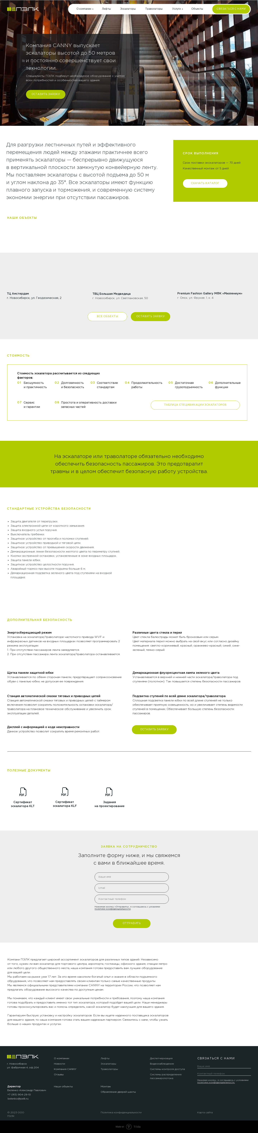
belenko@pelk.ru (18, 1099)
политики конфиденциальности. (216, 1082)
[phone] (132, 899)
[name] (132, 876)
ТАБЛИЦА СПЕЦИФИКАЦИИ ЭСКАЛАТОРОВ (195, 405)
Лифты (106, 9)
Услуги (176, 9)
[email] (132, 888)
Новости (59, 1064)
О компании (84, 9)
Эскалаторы (128, 9)
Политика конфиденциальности (121, 1112)
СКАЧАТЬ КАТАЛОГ (205, 183)
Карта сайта (205, 1112)
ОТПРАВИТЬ (132, 923)
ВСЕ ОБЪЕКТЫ (107, 316)
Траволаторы (154, 9)
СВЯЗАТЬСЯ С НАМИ (231, 9)
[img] (23, 9)
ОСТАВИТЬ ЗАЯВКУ (46, 94)
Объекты (197, 9)
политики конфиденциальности (113, 909)
